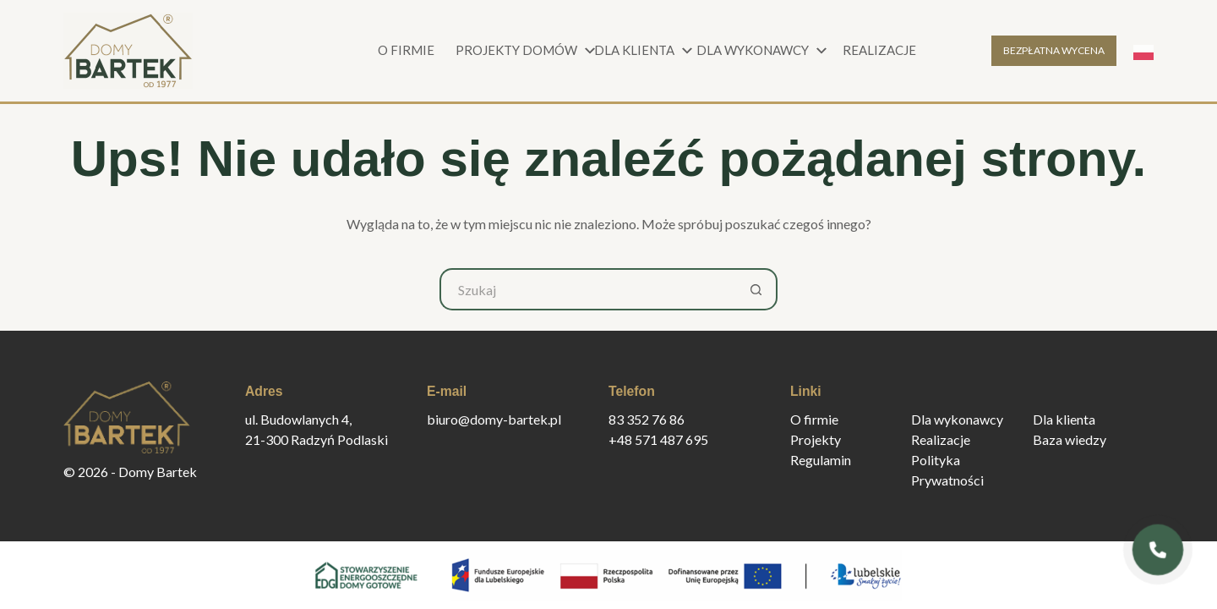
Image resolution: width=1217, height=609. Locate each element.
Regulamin (820, 460)
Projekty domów (524, 51)
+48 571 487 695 (658, 439)
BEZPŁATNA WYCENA (1054, 50)
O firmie (406, 50)
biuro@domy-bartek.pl (494, 419)
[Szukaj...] (587, 289)
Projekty (815, 439)
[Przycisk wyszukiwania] (756, 289)
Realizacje (879, 50)
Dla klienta (645, 51)
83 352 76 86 (646, 419)
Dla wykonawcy (760, 51)
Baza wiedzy (1069, 439)
